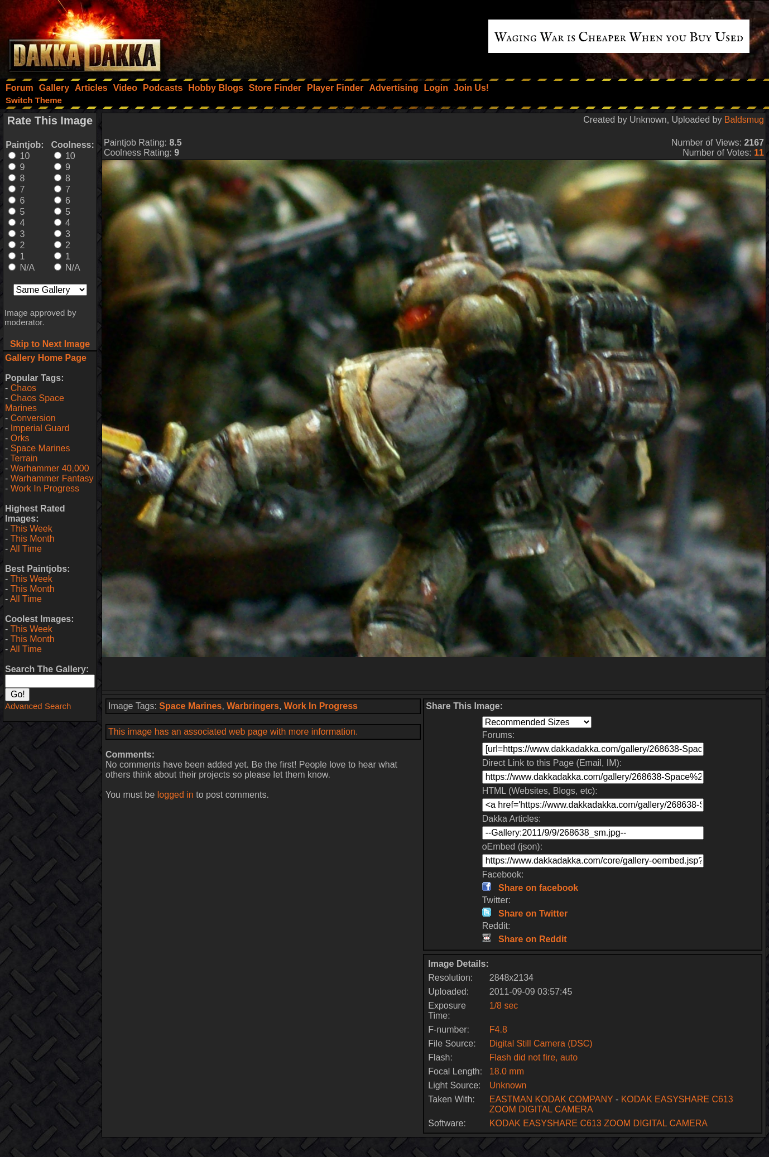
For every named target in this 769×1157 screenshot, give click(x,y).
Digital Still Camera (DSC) (541, 1043)
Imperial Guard (40, 428)
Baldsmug (744, 119)
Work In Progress (45, 488)
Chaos (23, 388)
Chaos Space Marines (34, 403)
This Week (31, 528)
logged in (175, 794)
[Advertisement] (434, 674)
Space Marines (40, 448)
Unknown (508, 1085)
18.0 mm (506, 1071)
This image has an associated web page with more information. (233, 731)
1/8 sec (503, 1005)
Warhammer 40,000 (50, 468)
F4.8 (498, 1029)
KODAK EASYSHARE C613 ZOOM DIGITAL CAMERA (598, 1123)
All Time (26, 548)
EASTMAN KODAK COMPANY (551, 1099)
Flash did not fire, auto (533, 1057)
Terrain (23, 458)
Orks (20, 438)
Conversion (33, 418)
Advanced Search (38, 706)
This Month (32, 538)
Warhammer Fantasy (52, 478)
